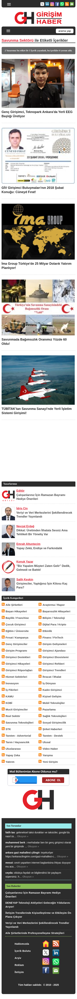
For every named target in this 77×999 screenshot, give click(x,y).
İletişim (19, 972)
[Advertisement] (38, 456)
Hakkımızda (22, 943)
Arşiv (18, 958)
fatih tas (10, 832)
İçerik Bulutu (23, 950)
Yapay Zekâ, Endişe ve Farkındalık (39, 548)
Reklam (19, 965)
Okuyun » (22, 836)
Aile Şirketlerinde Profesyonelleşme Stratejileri (34, 933)
